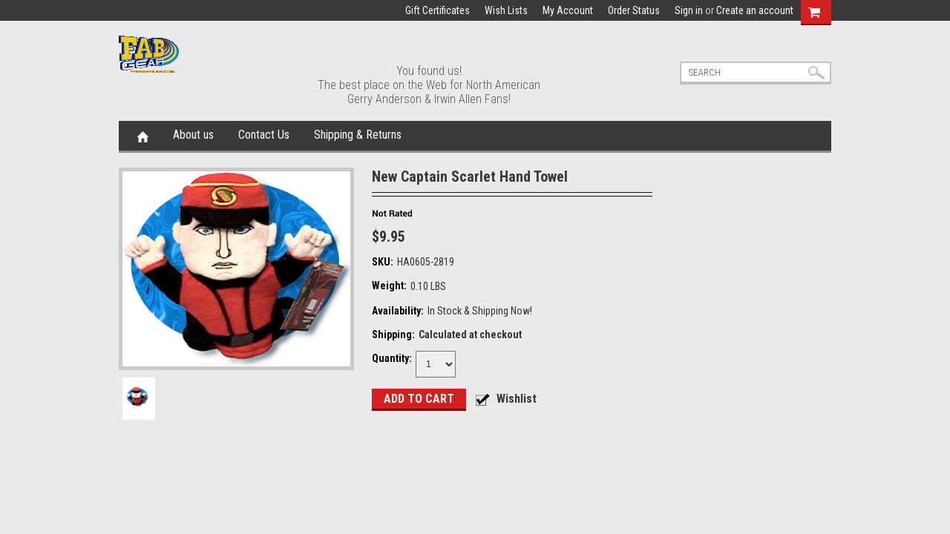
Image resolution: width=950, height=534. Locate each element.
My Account (568, 10)
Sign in (689, 10)
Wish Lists (506, 10)
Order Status (634, 10)
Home (142, 136)
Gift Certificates (437, 10)
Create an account (754, 10)
